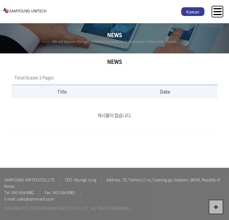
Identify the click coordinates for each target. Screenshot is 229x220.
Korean (192, 12)
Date (165, 91)
